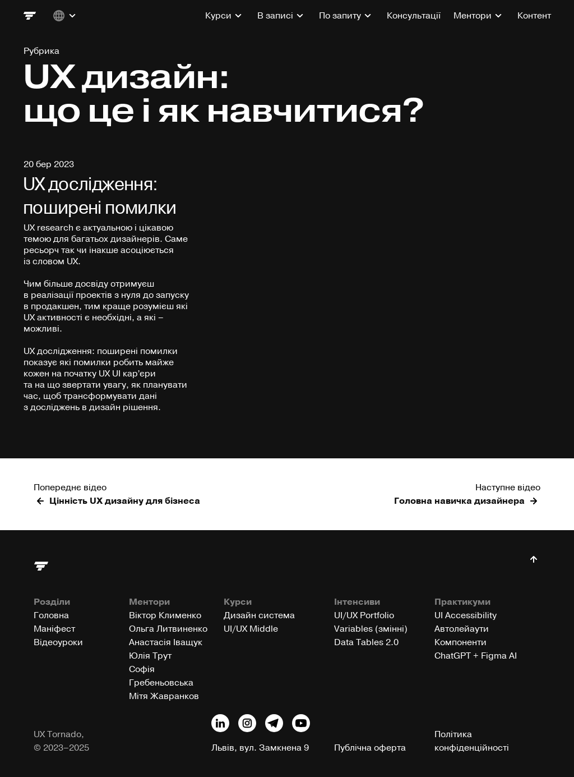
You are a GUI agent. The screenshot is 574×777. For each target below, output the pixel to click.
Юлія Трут (150, 655)
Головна (51, 615)
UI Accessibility (465, 615)
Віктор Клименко (165, 615)
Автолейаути (461, 629)
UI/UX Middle (251, 629)
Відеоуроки (58, 642)
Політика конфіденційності (471, 741)
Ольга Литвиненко (168, 629)
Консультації (414, 15)
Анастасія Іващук (165, 642)
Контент (534, 15)
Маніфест (54, 629)
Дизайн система (259, 615)
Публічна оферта (370, 747)
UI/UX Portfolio (364, 615)
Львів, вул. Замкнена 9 (260, 747)
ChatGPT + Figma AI (475, 655)
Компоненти (460, 642)
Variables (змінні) (371, 629)
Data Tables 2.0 (366, 642)
